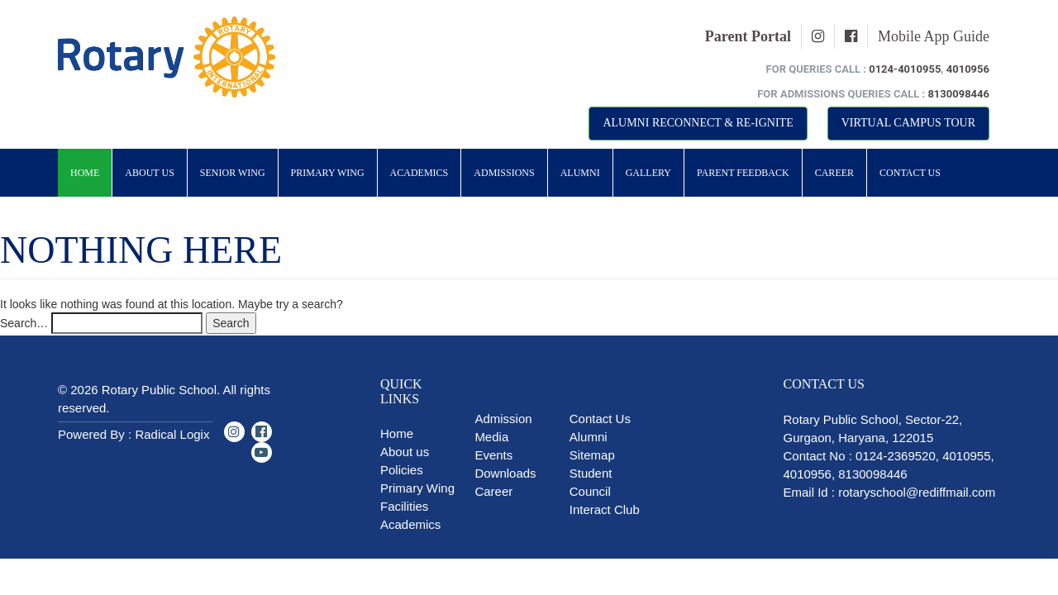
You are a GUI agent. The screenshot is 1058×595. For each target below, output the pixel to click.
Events (493, 455)
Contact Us (910, 172)
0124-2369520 (895, 456)
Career (834, 172)
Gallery (648, 172)
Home (84, 172)
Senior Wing (232, 172)
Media (491, 437)
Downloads (505, 473)
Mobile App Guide (933, 36)
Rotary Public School (159, 390)
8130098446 (958, 94)
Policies (401, 470)
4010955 (966, 456)
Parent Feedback (743, 172)
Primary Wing (328, 172)
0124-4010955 (905, 69)
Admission (502, 419)
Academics (419, 172)
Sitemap (592, 455)
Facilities (404, 506)
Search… (24, 323)
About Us (149, 172)
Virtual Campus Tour (908, 123)
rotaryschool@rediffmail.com (916, 492)
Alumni (580, 172)
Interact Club (605, 509)
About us (404, 452)
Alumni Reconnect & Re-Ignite (698, 123)
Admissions (504, 172)
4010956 (967, 69)
